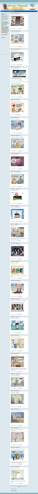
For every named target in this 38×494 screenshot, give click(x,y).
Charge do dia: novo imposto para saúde (17, 410)
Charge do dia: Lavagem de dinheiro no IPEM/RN (18, 300)
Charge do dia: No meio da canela (16, 282)
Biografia (2, 11)
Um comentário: (13, 406)
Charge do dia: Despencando (15, 119)
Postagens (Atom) (14, 488)
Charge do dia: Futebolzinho (15, 392)
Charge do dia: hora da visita (15, 32)
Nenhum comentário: (13, 28)
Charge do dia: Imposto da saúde (16, 83)
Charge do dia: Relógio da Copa (15, 207)
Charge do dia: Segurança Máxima (16, 14)
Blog (6, 11)
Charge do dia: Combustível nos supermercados (18, 449)
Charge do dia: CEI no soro (15, 468)
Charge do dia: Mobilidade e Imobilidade (17, 137)
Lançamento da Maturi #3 (15, 68)
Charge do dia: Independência (15, 375)
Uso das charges (11, 11)
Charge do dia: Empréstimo (15, 318)
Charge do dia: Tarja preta (15, 50)
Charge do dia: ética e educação (16, 101)
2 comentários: (13, 332)
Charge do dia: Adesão (14, 190)
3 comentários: (13, 240)
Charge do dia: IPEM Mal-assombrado (16, 244)
